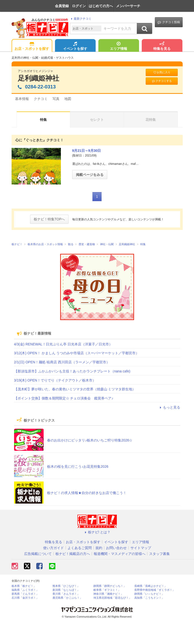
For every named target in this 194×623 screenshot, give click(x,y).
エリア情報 (118, 46)
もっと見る (169, 407)
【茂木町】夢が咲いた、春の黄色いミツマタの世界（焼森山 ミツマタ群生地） (75, 389)
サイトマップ (140, 548)
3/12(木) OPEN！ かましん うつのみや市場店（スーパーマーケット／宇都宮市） (76, 353)
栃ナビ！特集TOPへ (49, 219)
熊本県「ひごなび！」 (66, 586)
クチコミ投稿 (169, 22)
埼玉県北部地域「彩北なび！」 (112, 597)
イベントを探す (75, 46)
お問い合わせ (116, 548)
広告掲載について (38, 554)
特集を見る (162, 46)
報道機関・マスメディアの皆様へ (119, 554)
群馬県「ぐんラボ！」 (25, 594)
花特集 (150, 120)
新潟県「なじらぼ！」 (66, 590)
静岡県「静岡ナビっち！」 (109, 586)
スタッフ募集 (159, 554)
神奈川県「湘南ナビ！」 (108, 594)
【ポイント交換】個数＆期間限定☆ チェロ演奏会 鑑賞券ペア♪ (63, 398)
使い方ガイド (53, 548)
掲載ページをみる (90, 175)
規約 (98, 548)
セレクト (97, 120)
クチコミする (161, 81)
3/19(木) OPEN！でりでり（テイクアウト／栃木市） (55, 380)
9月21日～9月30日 (86, 151)
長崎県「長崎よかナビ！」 (150, 586)
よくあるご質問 (80, 548)
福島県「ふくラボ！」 (25, 590)
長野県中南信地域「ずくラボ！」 (154, 590)
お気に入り (162, 72)
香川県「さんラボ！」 (66, 594)
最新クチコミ (80, 18)
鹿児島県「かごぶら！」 (67, 597)
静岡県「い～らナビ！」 (149, 594)
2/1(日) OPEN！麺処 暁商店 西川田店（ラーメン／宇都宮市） (62, 362)
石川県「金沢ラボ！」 (25, 597)
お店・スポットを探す (32, 46)
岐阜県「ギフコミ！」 (107, 590)
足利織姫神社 (38, 78)
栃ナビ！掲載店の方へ (72, 554)
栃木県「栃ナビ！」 (24, 586)
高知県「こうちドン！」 (149, 597)
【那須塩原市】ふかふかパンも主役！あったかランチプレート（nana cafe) (72, 371)
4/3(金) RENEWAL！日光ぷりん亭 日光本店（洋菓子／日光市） (63, 344)
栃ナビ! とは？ (97, 532)
